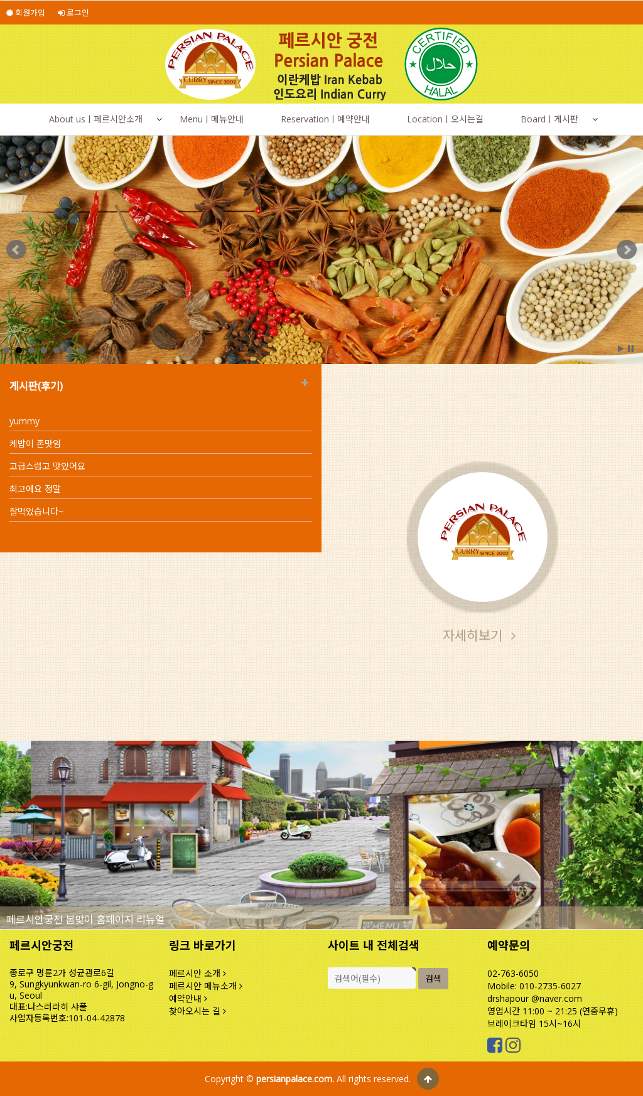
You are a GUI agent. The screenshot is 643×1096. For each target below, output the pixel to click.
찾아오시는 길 (197, 1011)
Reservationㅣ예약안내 (325, 119)
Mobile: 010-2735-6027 (534, 986)
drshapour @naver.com (534, 998)
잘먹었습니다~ (36, 511)
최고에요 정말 (35, 489)
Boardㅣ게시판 (549, 119)
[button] (159, 119)
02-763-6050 (513, 973)
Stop (631, 348)
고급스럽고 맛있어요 (47, 466)
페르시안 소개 (197, 973)
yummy (24, 421)
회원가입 (25, 12)
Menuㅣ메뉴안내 (212, 119)
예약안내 (188, 998)
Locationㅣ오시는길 (445, 119)
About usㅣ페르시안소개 (96, 119)
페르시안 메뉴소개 (205, 986)
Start (621, 348)
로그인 (73, 12)
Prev (16, 250)
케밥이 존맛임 (35, 443)
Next (627, 250)
